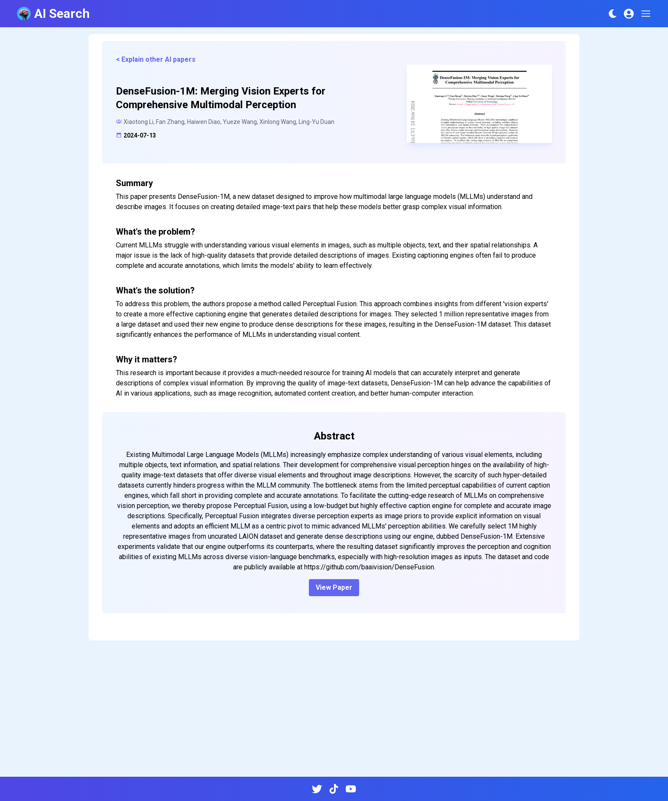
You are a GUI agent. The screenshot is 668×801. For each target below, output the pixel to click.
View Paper (334, 587)
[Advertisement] (334, 712)
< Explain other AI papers (156, 59)
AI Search (53, 13)
